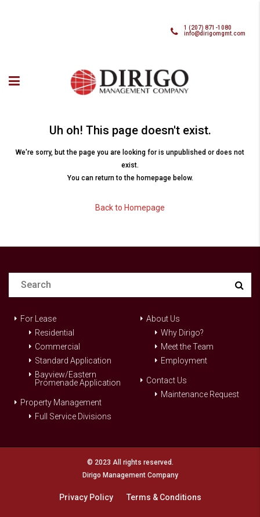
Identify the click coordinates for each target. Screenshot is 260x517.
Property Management (61, 402)
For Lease (38, 318)
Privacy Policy (86, 497)
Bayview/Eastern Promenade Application (78, 378)
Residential (54, 332)
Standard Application (73, 360)
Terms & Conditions (164, 497)
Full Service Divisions (73, 416)
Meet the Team (187, 346)
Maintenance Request (200, 394)
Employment (184, 360)
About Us (163, 318)
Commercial (57, 346)
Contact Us (166, 380)
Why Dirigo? (182, 332)
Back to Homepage (130, 207)
